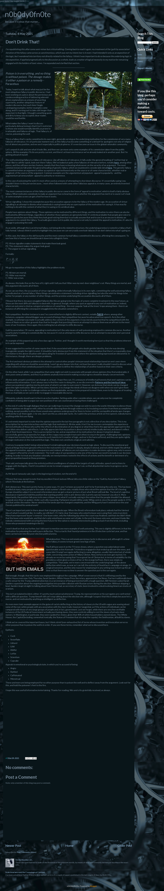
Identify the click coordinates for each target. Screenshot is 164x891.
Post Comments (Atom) (26, 852)
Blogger (93, 886)
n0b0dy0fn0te (28, 14)
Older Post (125, 845)
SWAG (140, 61)
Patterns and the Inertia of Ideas (110, 382)
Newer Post (13, 845)
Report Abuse (144, 68)
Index (139, 54)
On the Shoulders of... (24, 860)
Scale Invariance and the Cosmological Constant (25, 872)
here (116, 162)
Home (69, 845)
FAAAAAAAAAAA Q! (146, 58)
